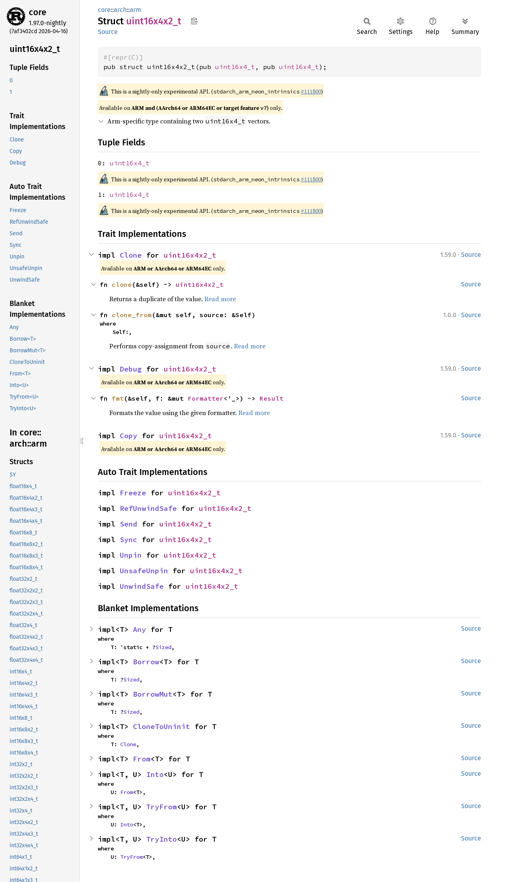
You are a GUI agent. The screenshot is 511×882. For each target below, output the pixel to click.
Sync (128, 539)
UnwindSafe (142, 586)
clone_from (132, 315)
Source (108, 32)
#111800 (311, 91)
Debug (131, 368)
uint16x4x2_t (190, 255)
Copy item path (194, 21)
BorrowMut (152, 694)
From (142, 758)
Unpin (131, 555)
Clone (131, 255)
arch (120, 10)
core (37, 12)
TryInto (161, 839)
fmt (118, 398)
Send (128, 523)
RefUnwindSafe (148, 508)
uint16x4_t (235, 67)
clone (122, 284)
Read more (220, 298)
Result (271, 398)
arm (135, 10)
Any (139, 629)
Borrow (146, 661)
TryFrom (161, 806)
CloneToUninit (161, 726)
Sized (163, 647)
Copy (128, 435)
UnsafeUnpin (144, 570)
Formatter (206, 398)
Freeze (133, 492)
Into (155, 774)
